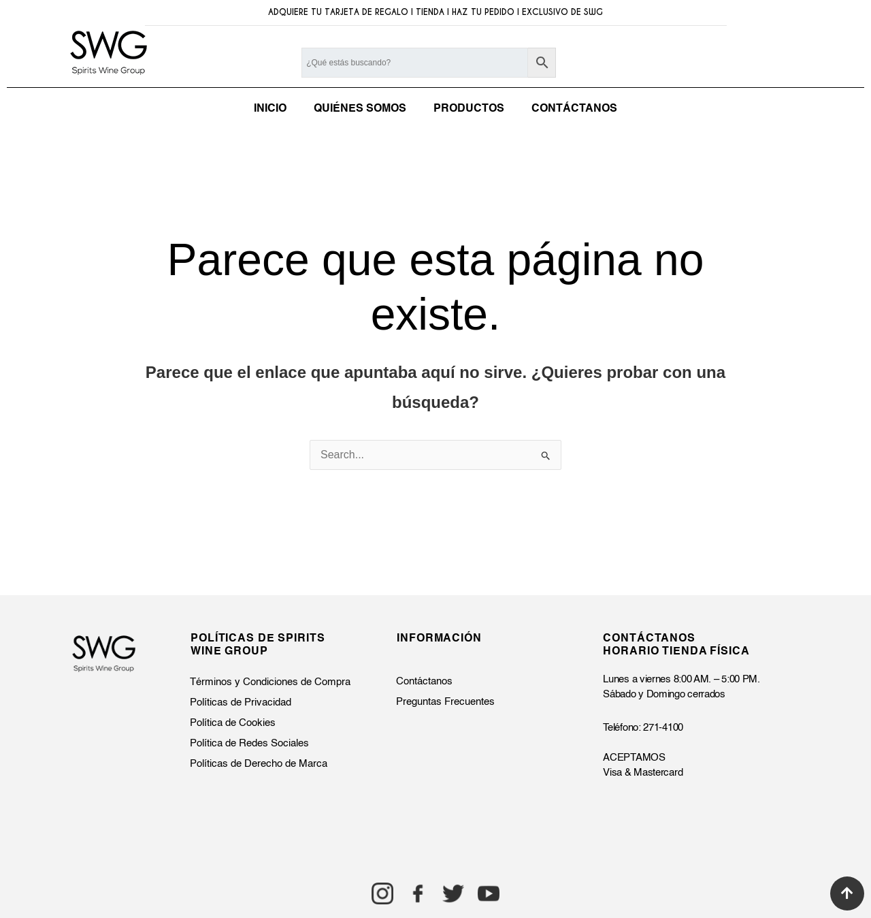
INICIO (270, 109)
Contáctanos (424, 681)
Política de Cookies (233, 723)
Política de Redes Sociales (249, 743)
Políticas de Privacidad (240, 702)
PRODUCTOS (468, 109)
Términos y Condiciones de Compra (270, 682)
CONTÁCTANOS (574, 109)
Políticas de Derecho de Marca (258, 764)
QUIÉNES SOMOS (360, 109)
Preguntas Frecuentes (445, 702)
